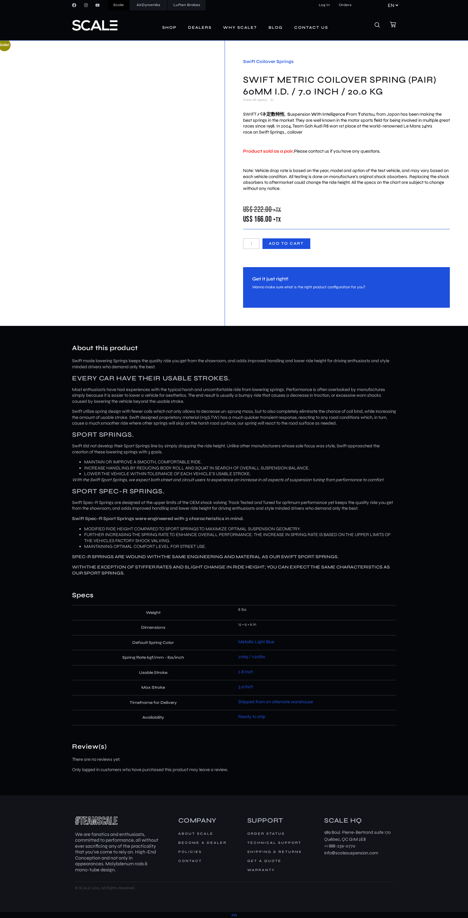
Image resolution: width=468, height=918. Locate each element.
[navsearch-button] (380, 25)
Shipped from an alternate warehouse (275, 701)
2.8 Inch (245, 671)
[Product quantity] (251, 243)
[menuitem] (234, 915)
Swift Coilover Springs (268, 61)
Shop (169, 27)
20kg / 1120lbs (251, 656)
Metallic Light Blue (256, 642)
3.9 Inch (245, 686)
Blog (276, 27)
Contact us (311, 27)
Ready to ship (251, 716)
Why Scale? (240, 27)
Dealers (200, 27)
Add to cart (286, 243)
